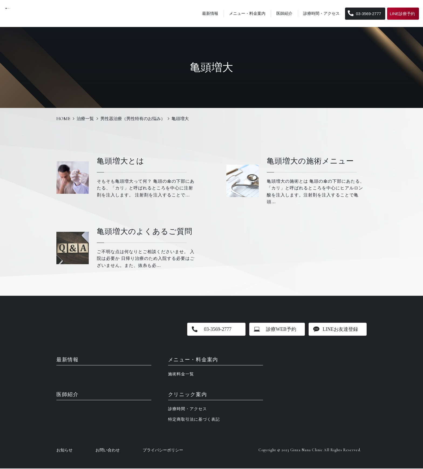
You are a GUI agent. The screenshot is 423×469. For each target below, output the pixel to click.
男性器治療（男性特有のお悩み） (132, 118)
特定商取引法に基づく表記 (194, 420)
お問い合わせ (107, 451)
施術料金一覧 (181, 374)
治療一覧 (85, 118)
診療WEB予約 (281, 329)
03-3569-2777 (364, 13)
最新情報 (210, 13)
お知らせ (64, 451)
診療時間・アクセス (321, 13)
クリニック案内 (188, 395)
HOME (63, 118)
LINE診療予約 (402, 13)
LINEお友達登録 (340, 329)
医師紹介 (284, 13)
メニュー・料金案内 (247, 13)
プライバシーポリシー (163, 451)
